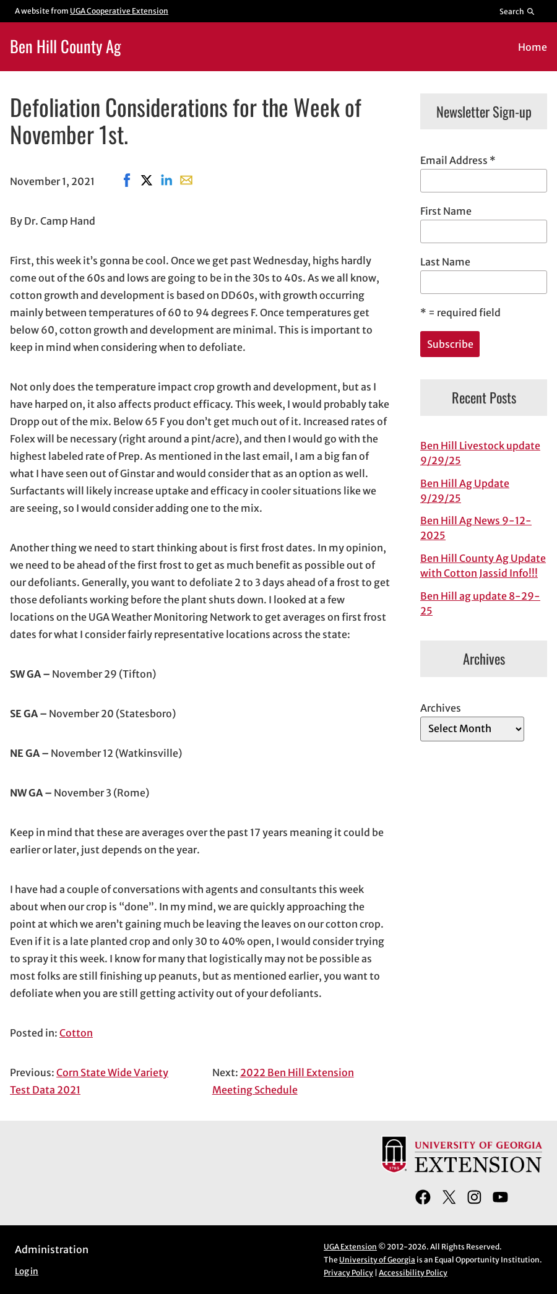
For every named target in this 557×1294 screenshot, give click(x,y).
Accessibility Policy (413, 1272)
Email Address (458, 160)
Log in (26, 1271)
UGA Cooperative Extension (119, 10)
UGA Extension (350, 1246)
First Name (446, 211)
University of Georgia (377, 1259)
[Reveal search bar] (517, 11)
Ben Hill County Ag (65, 46)
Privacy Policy (348, 1272)
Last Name (445, 262)
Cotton (76, 1033)
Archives (440, 708)
